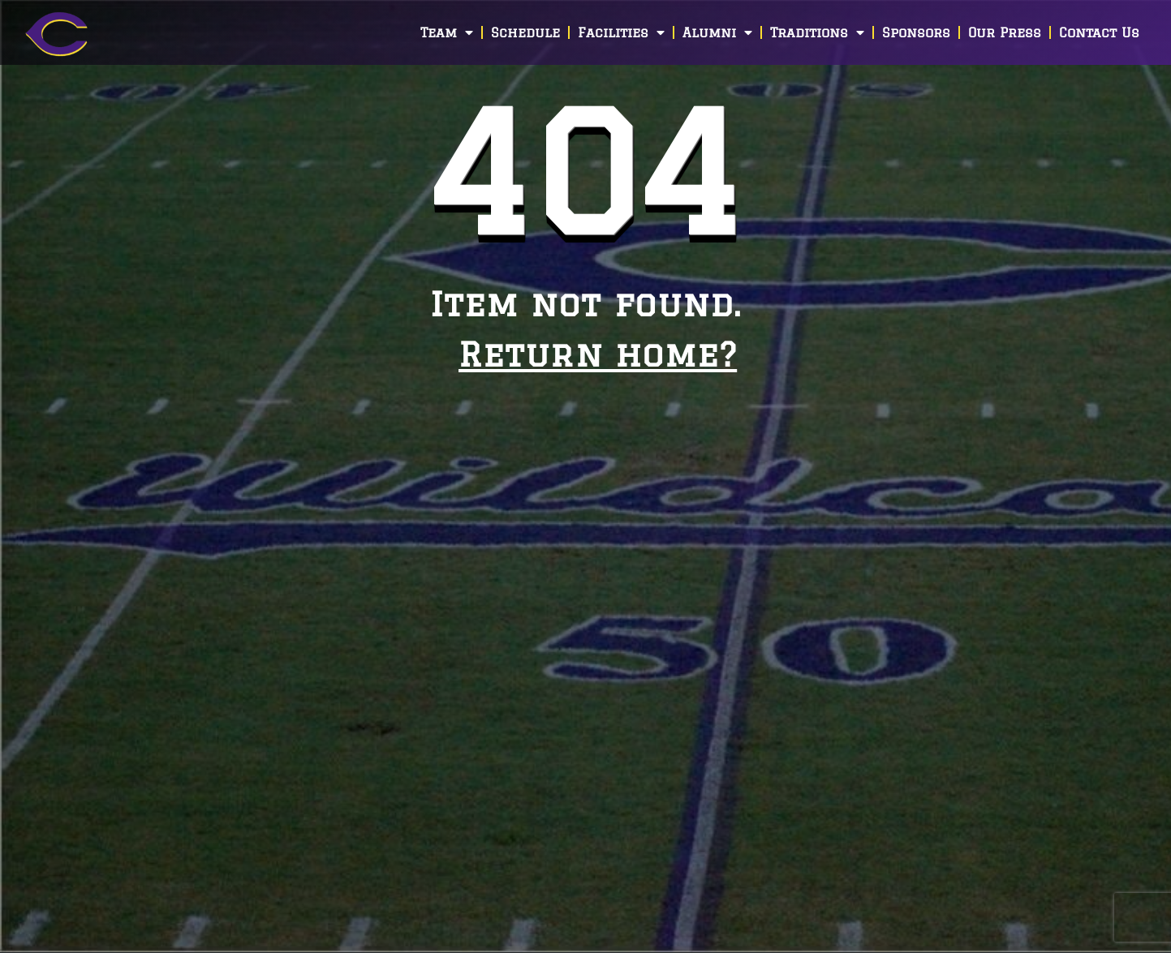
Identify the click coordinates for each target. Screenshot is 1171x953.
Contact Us (1099, 32)
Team (446, 32)
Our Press (1004, 32)
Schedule (525, 32)
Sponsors (916, 32)
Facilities (621, 32)
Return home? (597, 354)
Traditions (817, 32)
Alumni (717, 32)
